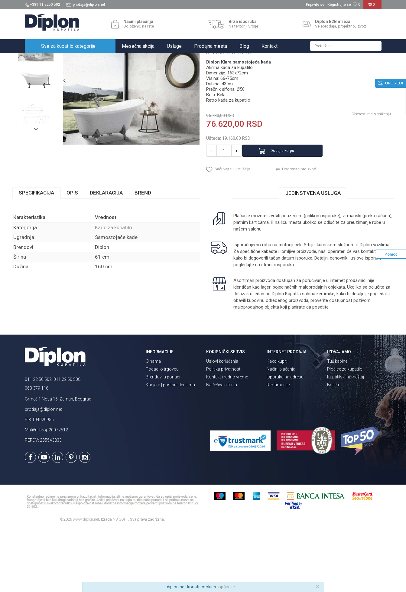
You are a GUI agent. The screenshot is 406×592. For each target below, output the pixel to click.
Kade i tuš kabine (102, 59)
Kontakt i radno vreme (227, 440)
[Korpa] (372, 7)
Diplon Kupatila (38, 59)
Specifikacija (49, 256)
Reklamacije (278, 448)
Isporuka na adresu (285, 440)
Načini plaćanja (281, 432)
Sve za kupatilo (69, 59)
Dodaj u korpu (291, 209)
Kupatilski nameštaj (345, 440)
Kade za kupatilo (136, 59)
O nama (153, 424)
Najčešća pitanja (221, 448)
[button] (346, 46)
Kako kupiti (277, 424)
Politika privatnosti (223, 432)
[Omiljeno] (356, 4)
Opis (85, 256)
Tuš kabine (337, 424)
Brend (155, 256)
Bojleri (333, 448)
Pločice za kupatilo (344, 432)
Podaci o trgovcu (162, 432)
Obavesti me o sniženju (358, 172)
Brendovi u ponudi (163, 440)
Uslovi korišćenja (222, 424)
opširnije (226, 587)
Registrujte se (339, 4)
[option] (47, 100)
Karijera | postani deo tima (170, 448)
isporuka (316, 328)
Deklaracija (118, 256)
